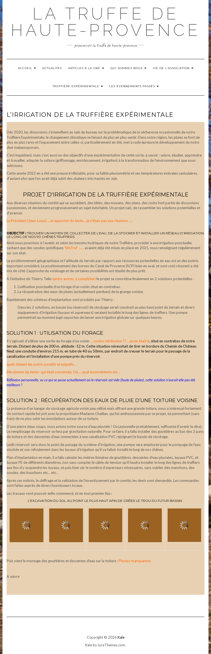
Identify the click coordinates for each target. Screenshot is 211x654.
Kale (121, 637)
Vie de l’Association (173, 68)
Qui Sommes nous (128, 68)
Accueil (27, 68)
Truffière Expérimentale (77, 86)
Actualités (52, 68)
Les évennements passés (134, 86)
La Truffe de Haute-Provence (105, 22)
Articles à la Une (86, 68)
